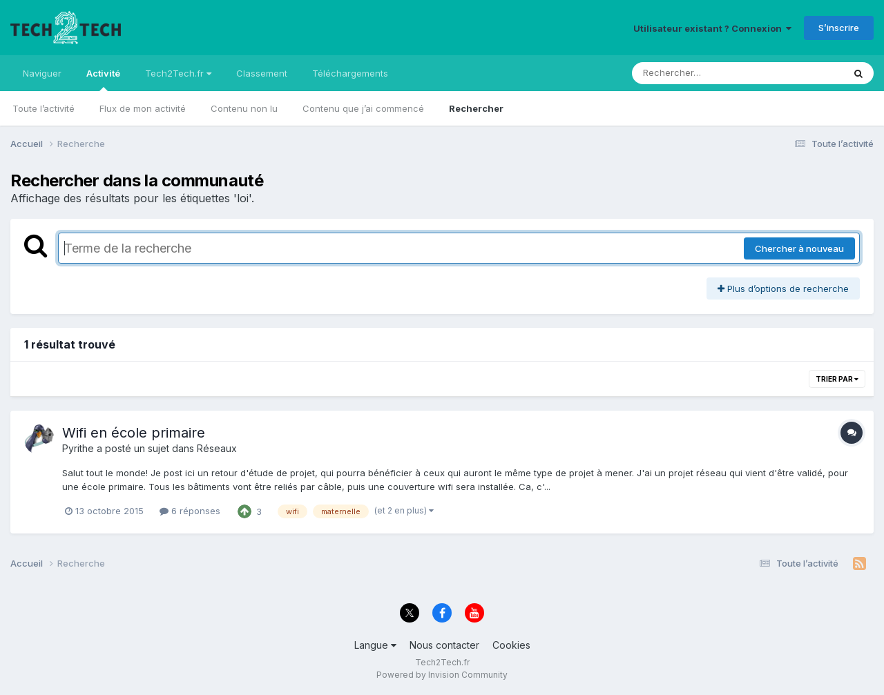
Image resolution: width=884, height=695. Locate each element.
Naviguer (42, 73)
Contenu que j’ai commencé (363, 108)
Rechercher (476, 108)
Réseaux (217, 448)
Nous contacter (444, 645)
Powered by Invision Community (442, 674)
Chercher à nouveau (799, 248)
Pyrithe (78, 448)
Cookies (511, 645)
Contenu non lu (244, 108)
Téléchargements (350, 73)
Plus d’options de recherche (783, 288)
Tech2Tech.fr (178, 73)
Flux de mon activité (142, 108)
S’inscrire (838, 27)
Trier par (837, 379)
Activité (103, 79)
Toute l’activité (43, 108)
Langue (375, 645)
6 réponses (190, 510)
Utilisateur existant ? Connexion (712, 28)
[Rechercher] (698, 73)
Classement (261, 73)
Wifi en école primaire (133, 432)
